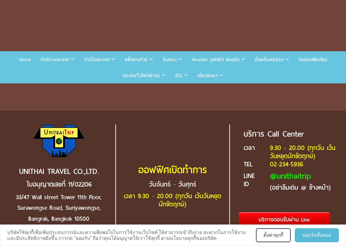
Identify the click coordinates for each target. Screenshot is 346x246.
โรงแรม (169, 60)
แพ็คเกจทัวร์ (136, 60)
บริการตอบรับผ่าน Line (284, 219)
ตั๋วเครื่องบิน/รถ (269, 60)
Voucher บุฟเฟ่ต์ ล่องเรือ (216, 60)
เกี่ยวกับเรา (208, 76)
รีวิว (178, 76)
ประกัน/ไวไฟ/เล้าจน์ (141, 76)
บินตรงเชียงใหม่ (313, 60)
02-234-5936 (286, 164)
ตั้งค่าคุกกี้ (273, 235)
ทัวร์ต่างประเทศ (55, 60)
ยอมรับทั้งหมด (316, 235)
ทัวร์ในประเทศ (97, 60)
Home (25, 60)
